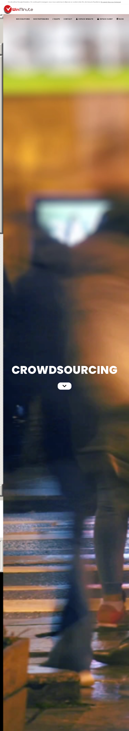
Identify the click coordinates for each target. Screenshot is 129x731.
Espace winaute (84, 19)
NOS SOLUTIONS (23, 19)
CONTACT (68, 19)
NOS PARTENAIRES (41, 19)
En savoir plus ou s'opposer (111, 2)
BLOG (120, 19)
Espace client (105, 19)
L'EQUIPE (56, 19)
